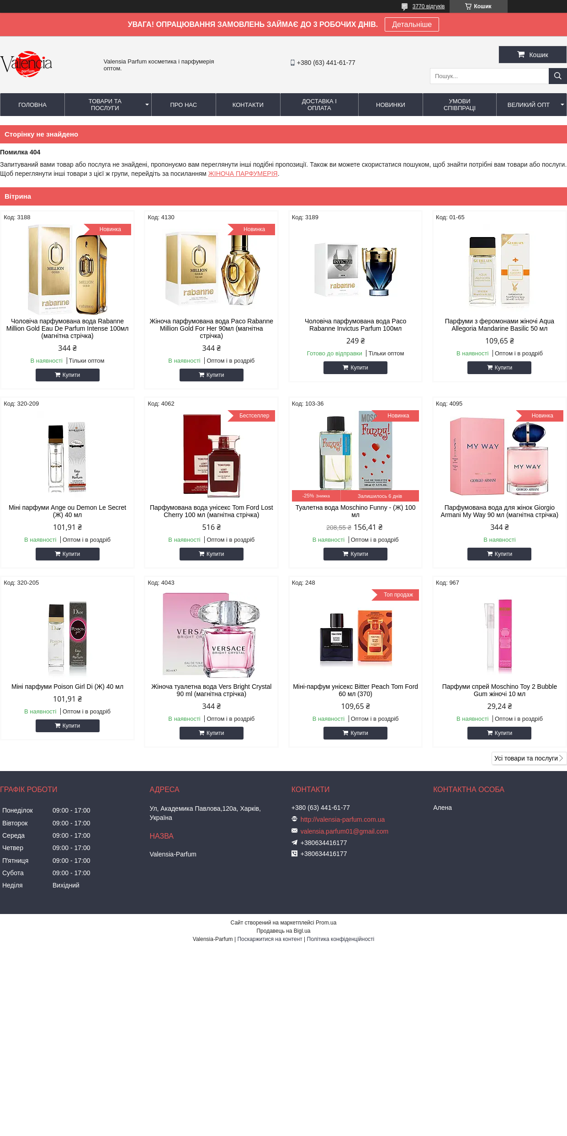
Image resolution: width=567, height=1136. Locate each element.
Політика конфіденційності (341, 939)
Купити (71, 375)
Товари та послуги (105, 104)
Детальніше (412, 24)
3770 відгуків (429, 6)
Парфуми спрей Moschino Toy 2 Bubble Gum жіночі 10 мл (499, 690)
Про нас (183, 104)
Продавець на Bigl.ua (283, 931)
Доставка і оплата (319, 104)
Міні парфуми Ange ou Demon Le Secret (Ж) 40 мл (67, 511)
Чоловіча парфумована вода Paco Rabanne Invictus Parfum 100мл (355, 324)
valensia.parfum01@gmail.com (344, 831)
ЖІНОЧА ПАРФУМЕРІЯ (243, 173)
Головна (32, 104)
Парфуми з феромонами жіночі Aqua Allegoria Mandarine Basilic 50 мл (499, 324)
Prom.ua (326, 922)
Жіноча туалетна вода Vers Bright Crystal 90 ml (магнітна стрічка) (211, 690)
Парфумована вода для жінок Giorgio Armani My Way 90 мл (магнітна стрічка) (500, 511)
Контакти (248, 104)
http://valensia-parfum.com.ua (343, 819)
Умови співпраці (460, 104)
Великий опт (529, 104)
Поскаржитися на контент (269, 939)
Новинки (390, 104)
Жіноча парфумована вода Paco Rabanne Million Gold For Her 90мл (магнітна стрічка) (211, 328)
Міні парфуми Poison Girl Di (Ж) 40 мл (67, 686)
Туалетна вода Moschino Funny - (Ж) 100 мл (356, 511)
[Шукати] (558, 76)
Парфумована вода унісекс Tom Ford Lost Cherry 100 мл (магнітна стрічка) (211, 511)
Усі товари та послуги (526, 758)
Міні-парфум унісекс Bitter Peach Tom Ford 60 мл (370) (355, 690)
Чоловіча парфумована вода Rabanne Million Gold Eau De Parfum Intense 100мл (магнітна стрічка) (67, 328)
